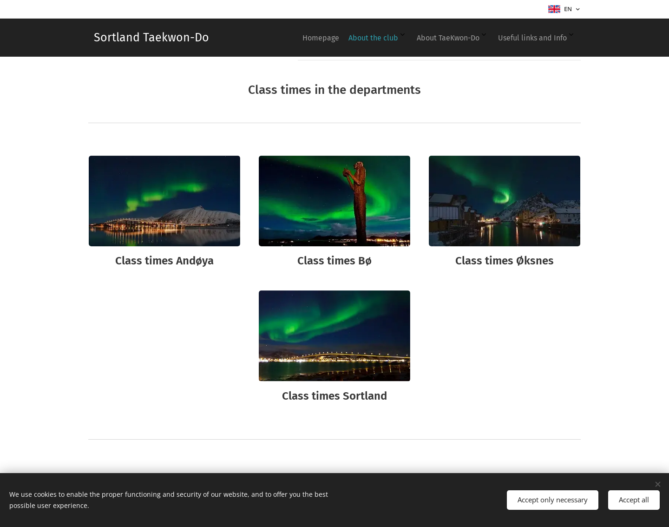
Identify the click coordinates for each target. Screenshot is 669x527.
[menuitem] (502, 38)
